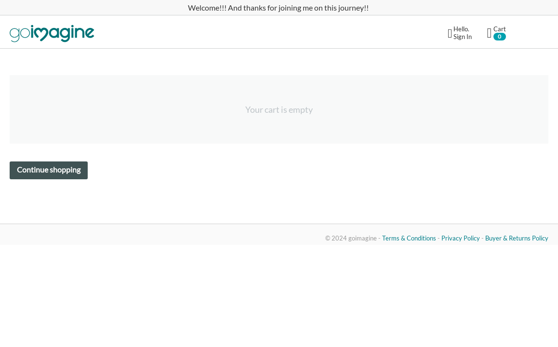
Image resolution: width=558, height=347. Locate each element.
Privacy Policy (460, 238)
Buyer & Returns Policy (516, 238)
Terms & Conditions (409, 238)
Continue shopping (48, 169)
